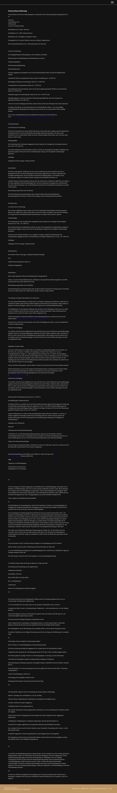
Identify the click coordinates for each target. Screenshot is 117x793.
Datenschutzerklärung (99, 788)
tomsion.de (26, 789)
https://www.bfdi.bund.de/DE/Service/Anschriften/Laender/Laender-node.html (32, 116)
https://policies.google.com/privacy (18, 374)
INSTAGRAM (75, 788)
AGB (110, 788)
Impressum (84, 788)
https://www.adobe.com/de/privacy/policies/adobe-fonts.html (33, 318)
